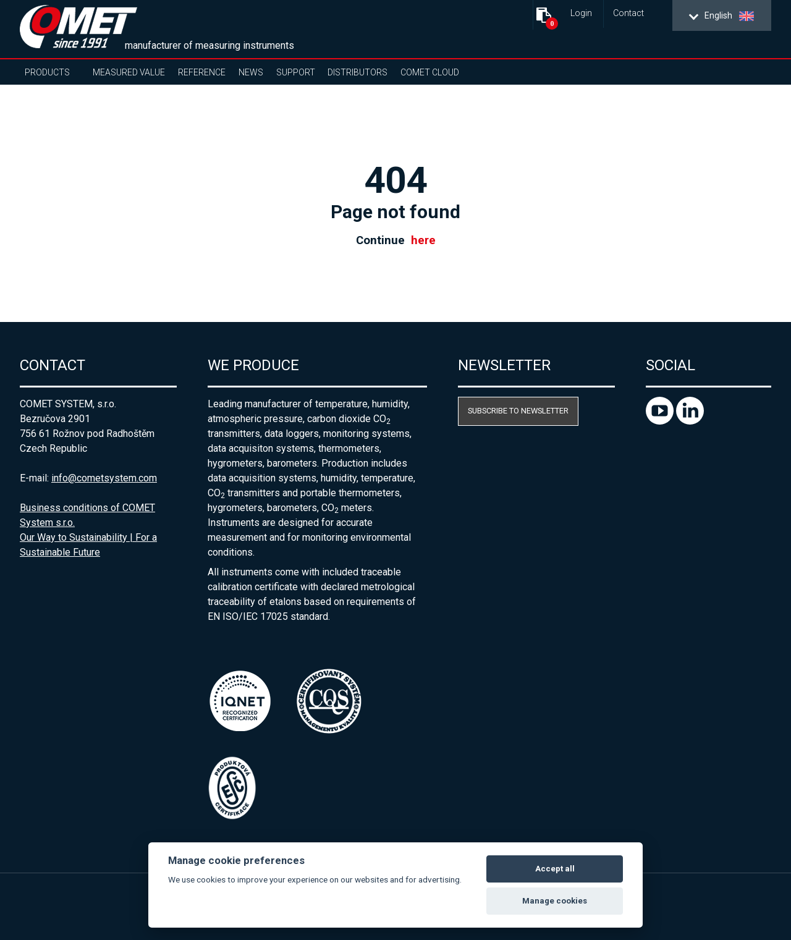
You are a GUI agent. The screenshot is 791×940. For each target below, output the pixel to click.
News (251, 72)
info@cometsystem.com (104, 478)
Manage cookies (554, 900)
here (423, 240)
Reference (202, 72)
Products (47, 72)
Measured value (129, 72)
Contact (628, 13)
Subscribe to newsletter (518, 410)
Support (295, 72)
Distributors (357, 72)
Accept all (555, 868)
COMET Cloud (429, 72)
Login (581, 13)
